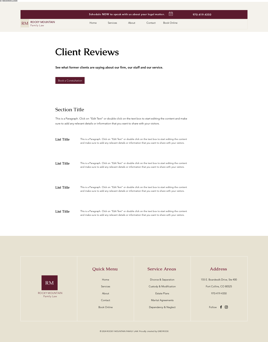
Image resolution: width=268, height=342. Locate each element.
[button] (70, 80)
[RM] (25, 23)
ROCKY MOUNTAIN (42, 22)
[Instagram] (226, 307)
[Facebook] (221, 307)
